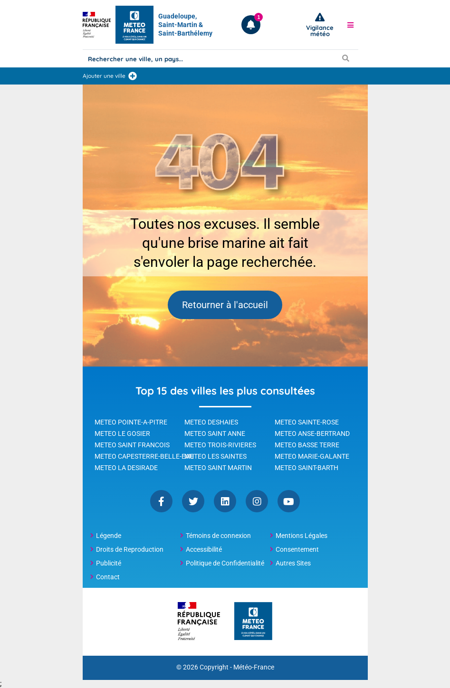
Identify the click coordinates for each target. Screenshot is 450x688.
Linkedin (225, 501)
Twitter (193, 501)
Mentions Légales (301, 535)
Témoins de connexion (218, 535)
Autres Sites (293, 563)
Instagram (257, 501)
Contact (108, 577)
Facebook (161, 501)
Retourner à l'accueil (225, 305)
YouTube (289, 501)
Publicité (108, 563)
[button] (350, 25)
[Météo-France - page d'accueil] (253, 621)
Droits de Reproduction (129, 549)
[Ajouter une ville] (132, 76)
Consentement (297, 549)
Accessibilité (204, 549)
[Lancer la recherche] (346, 57)
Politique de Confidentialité (225, 563)
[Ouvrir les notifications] (250, 24)
